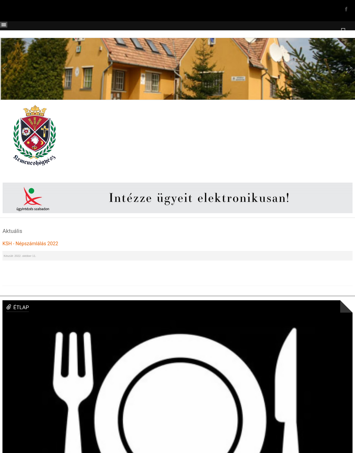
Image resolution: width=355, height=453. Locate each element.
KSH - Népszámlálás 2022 (30, 243)
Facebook (345, 9)
